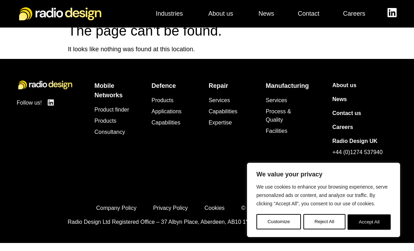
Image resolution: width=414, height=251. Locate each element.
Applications (167, 119)
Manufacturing (287, 93)
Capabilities (166, 131)
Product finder (111, 118)
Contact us (346, 121)
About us (344, 93)
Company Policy (116, 216)
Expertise (220, 131)
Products (105, 129)
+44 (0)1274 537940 (357, 160)
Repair (218, 93)
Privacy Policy (170, 216)
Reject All (324, 222)
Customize (278, 222)
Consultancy (109, 140)
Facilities (276, 139)
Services (219, 108)
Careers (342, 135)
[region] (323, 200)
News (339, 107)
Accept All (369, 222)
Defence (164, 93)
